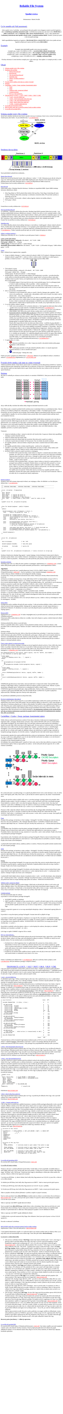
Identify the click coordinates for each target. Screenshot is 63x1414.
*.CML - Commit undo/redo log (18, 104)
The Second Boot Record (16, 75)
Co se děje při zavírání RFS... (13, 109)
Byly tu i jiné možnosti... (16, 93)
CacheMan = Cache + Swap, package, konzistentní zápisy (21, 85)
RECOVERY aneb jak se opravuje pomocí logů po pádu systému (23, 107)
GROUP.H (30, 355)
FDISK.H (42, 235)
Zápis (10, 88)
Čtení (10, 87)
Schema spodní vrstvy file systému (14, 68)
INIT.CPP (16, 590)
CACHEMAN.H (33, 117)
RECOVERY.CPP (13, 1130)
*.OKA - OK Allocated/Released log (19, 100)
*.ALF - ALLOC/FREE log (16, 97)
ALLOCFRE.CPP (31, 357)
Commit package (14, 92)
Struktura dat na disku (11, 70)
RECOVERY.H (18, 1011)
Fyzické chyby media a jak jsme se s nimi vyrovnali (19, 82)
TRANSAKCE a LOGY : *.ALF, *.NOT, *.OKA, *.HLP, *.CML (23, 95)
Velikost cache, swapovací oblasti (18, 90)
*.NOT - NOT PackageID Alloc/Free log (20, 99)
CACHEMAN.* (6, 230)
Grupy (11, 80)
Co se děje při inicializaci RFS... (14, 105)
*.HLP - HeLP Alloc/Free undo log (18, 102)
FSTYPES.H (29, 183)
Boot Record (12, 73)
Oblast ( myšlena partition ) (16, 78)
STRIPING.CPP (51, 582)
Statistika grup (13, 76)
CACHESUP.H (13, 483)
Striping (7, 83)
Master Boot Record (14, 71)
